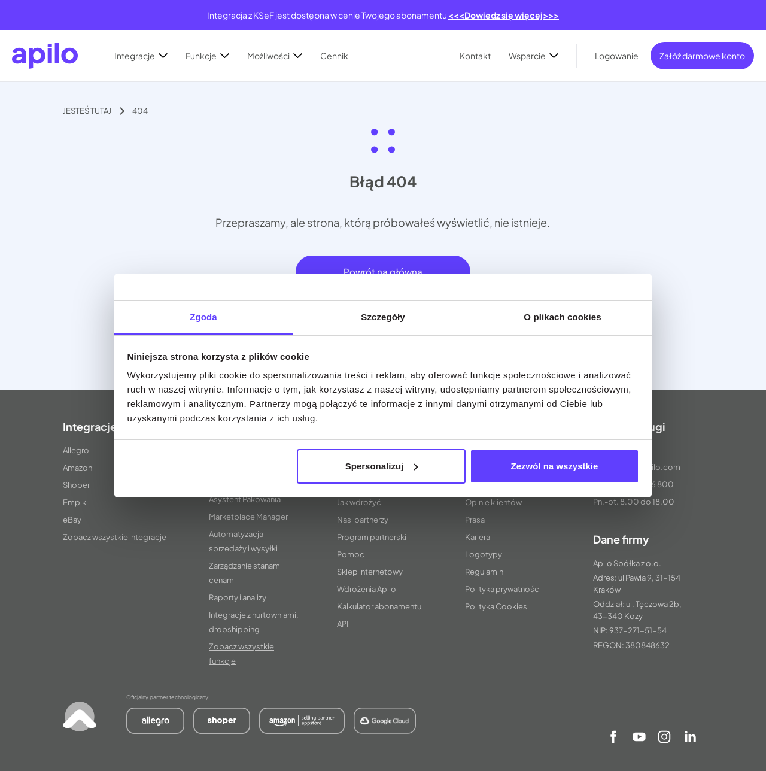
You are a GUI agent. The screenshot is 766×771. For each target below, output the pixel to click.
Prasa (475, 519)
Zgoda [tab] (203, 317)
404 (140, 111)
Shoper (76, 485)
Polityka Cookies (496, 606)
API (342, 624)
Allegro (76, 450)
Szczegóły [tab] (383, 317)
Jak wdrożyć (359, 502)
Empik (74, 502)
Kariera (477, 537)
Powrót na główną (383, 271)
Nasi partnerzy (362, 519)
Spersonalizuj (381, 466)
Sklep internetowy (370, 571)
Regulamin (484, 571)
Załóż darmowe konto (702, 55)
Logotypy (483, 554)
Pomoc (350, 554)
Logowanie (617, 55)
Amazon (77, 467)
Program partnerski (371, 537)
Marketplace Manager (248, 516)
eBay (72, 519)
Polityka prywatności (503, 589)
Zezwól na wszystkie (554, 466)
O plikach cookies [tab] (562, 317)
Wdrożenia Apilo (366, 589)
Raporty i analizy (237, 597)
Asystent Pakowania (245, 499)
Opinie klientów (493, 502)
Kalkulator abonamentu (379, 606)
